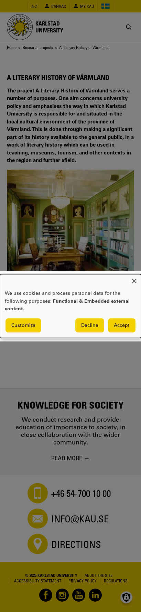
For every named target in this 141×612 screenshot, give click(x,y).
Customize (23, 325)
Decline (89, 325)
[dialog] (70, 306)
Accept (122, 325)
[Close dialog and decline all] (134, 278)
